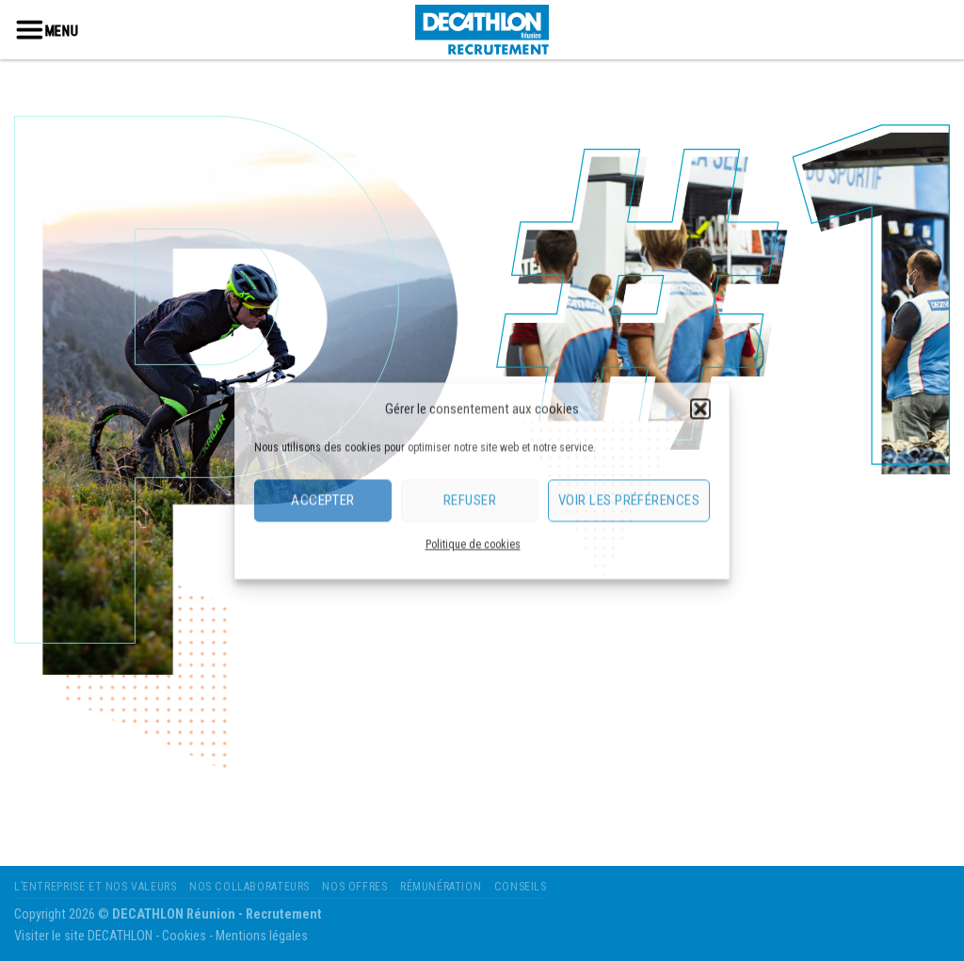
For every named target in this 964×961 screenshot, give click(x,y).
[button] (700, 408)
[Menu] (29, 29)
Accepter (323, 499)
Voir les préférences (628, 499)
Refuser (469, 499)
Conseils (520, 886)
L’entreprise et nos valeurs (95, 886)
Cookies (184, 936)
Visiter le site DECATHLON (83, 936)
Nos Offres (354, 886)
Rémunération (440, 886)
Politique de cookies (473, 544)
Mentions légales (262, 936)
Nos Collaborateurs (249, 886)
